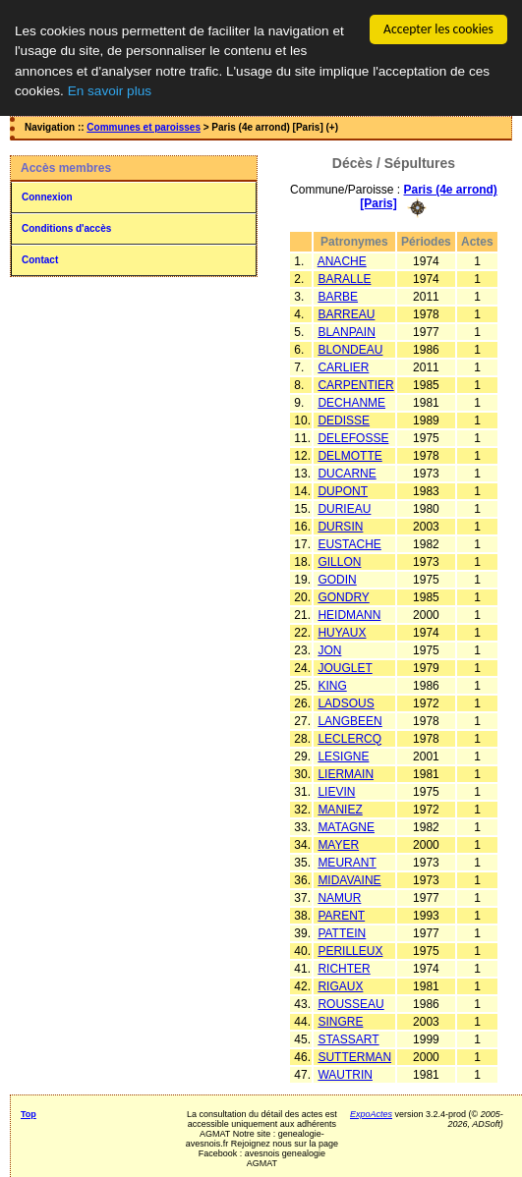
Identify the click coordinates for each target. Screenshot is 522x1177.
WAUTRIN (345, 1074)
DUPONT (343, 490)
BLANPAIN (346, 331)
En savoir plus (109, 91)
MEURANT (347, 862)
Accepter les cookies (438, 29)
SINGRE (340, 1021)
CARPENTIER (355, 384)
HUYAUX (342, 632)
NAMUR (339, 897)
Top (28, 1113)
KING (332, 685)
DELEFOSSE (353, 437)
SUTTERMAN (354, 1056)
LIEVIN (336, 791)
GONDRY (343, 596)
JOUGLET (345, 667)
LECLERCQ (349, 738)
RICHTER (344, 968)
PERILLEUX (350, 950)
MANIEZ (340, 808)
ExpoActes (371, 1113)
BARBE (338, 296)
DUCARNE (347, 472)
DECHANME (351, 402)
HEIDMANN (349, 614)
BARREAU (346, 313)
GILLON (339, 561)
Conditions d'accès (66, 228)
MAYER (338, 844)
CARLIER (343, 366)
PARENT (341, 915)
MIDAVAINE (349, 879)
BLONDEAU (350, 349)
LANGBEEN (349, 720)
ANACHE (342, 260)
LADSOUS (346, 702)
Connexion (47, 197)
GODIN (337, 579)
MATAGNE (346, 826)
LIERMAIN (346, 773)
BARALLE (344, 278)
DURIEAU (344, 508)
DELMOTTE (349, 455)
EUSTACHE (349, 543)
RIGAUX (340, 985)
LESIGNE (343, 755)
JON (329, 649)
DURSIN (340, 525)
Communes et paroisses (144, 127)
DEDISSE (344, 419)
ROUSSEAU (350, 1003)
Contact (40, 259)
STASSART (348, 1038)
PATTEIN (342, 932)
